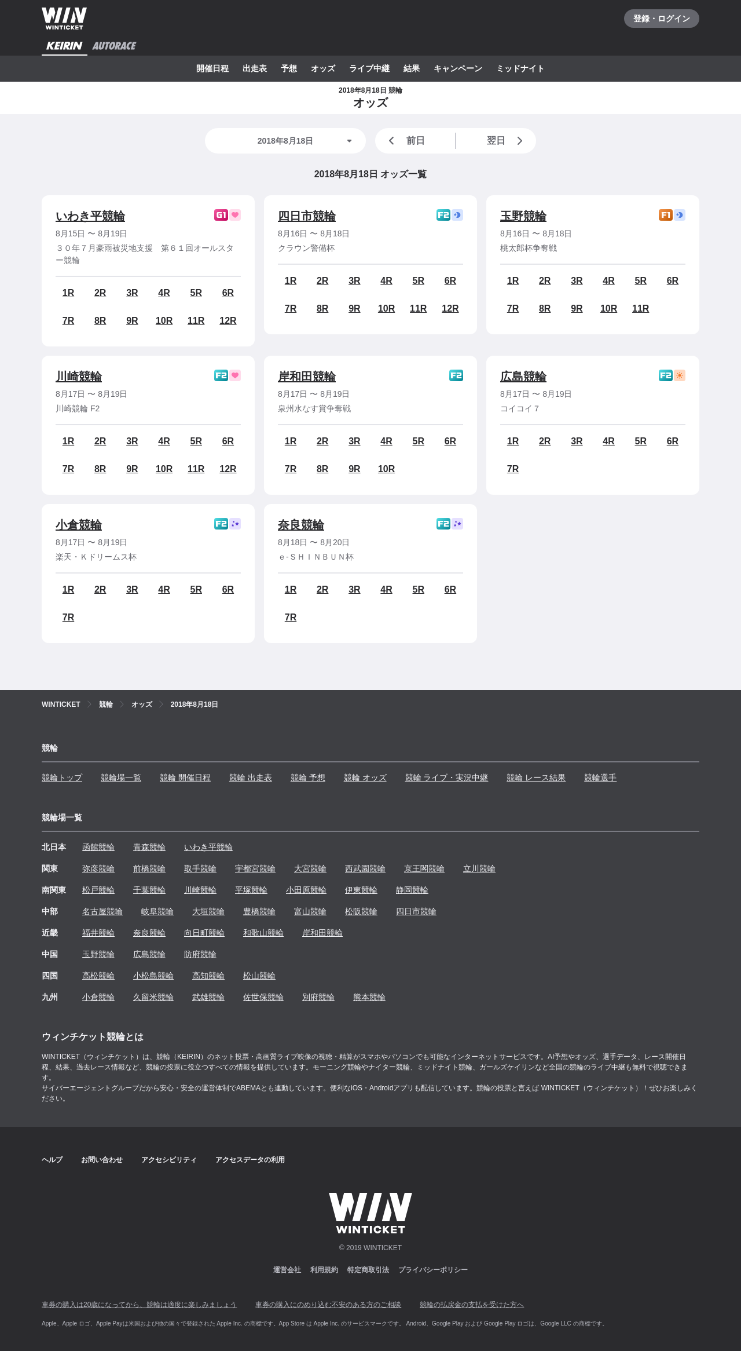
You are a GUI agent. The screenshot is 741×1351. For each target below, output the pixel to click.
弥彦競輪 (98, 868)
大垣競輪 (208, 911)
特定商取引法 (368, 1270)
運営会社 (287, 1270)
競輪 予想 (308, 777)
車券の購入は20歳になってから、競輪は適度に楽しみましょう (139, 1305)
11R (196, 321)
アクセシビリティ (169, 1160)
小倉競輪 (79, 525)
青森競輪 (149, 847)
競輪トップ (62, 777)
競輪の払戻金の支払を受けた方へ (472, 1305)
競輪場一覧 (121, 777)
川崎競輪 (79, 376)
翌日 (507, 141)
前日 (404, 141)
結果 (411, 68)
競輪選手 (600, 777)
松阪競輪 (361, 911)
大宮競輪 (310, 868)
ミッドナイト (520, 68)
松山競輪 (259, 975)
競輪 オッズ (365, 777)
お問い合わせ (102, 1160)
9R (132, 321)
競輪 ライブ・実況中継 (447, 777)
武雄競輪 (208, 997)
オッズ (323, 68)
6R (228, 293)
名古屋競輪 (102, 911)
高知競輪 (208, 975)
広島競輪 (523, 376)
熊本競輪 (369, 997)
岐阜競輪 (157, 911)
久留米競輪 (153, 997)
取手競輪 (200, 868)
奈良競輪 (301, 525)
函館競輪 (98, 847)
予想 (289, 68)
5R (196, 293)
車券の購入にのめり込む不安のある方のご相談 (328, 1305)
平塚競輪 (251, 889)
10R (164, 321)
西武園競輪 (365, 868)
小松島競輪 (153, 975)
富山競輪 (310, 911)
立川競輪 (479, 868)
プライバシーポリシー (433, 1270)
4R (164, 293)
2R (100, 293)
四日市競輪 (307, 216)
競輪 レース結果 (536, 777)
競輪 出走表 (250, 777)
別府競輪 (318, 997)
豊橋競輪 (259, 911)
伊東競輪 (361, 889)
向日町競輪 (204, 932)
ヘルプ (52, 1160)
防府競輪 (200, 954)
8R (100, 321)
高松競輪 (98, 975)
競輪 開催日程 (185, 777)
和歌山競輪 (263, 932)
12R (227, 321)
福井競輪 (98, 932)
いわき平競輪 (90, 216)
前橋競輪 (149, 868)
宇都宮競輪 (255, 868)
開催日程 (212, 68)
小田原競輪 (306, 889)
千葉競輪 (149, 889)
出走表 (255, 68)
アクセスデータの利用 (250, 1160)
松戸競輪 (98, 889)
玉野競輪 (523, 216)
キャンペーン (458, 68)
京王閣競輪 (424, 868)
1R (68, 293)
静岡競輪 (412, 889)
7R (68, 321)
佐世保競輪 (263, 997)
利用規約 (324, 1270)
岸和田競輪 (307, 376)
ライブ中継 (369, 68)
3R (132, 293)
